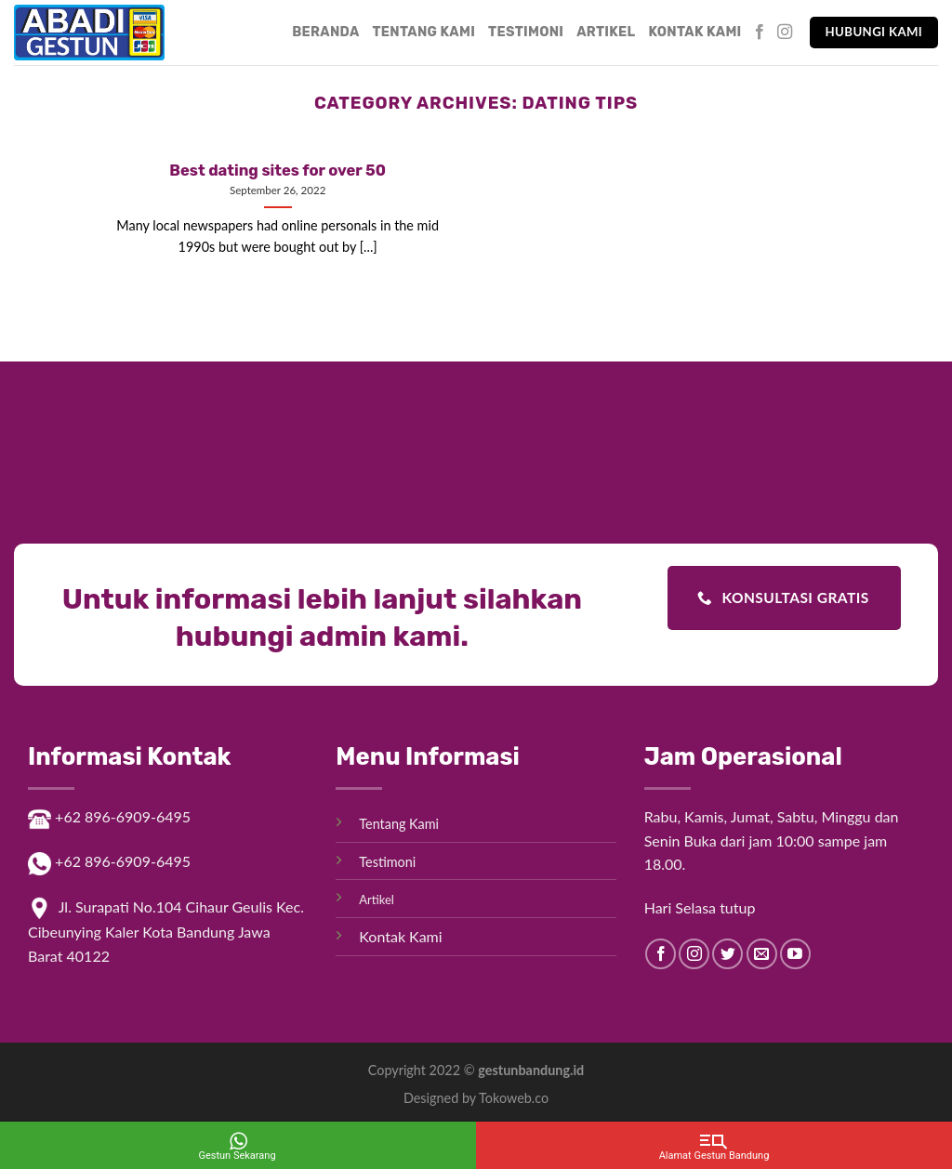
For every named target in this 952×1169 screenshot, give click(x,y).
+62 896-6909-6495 (109, 816)
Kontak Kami (694, 32)
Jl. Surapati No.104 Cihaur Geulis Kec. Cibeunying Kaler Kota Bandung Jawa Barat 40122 (166, 931)
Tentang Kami (424, 32)
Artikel (605, 32)
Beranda (325, 32)
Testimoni (525, 32)
